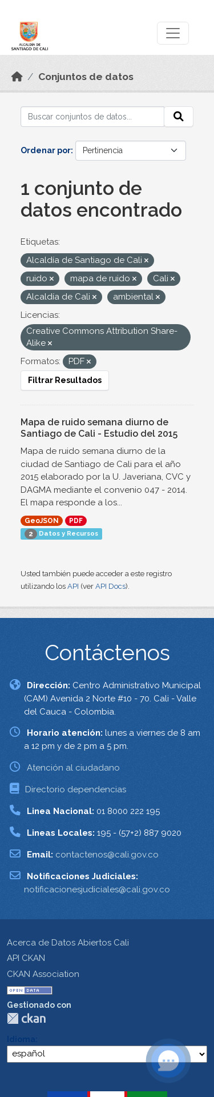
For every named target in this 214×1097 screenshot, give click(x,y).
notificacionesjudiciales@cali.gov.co (97, 889)
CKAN (26, 1018)
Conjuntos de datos (86, 76)
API (73, 586)
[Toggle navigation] (173, 33)
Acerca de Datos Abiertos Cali (68, 943)
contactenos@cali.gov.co (107, 854)
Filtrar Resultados (65, 380)
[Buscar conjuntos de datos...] (92, 116)
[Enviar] (178, 116)
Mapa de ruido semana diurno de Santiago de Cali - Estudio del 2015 (99, 428)
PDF (76, 521)
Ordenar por (46, 150)
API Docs (110, 586)
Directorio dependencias (75, 789)
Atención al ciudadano (73, 768)
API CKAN (26, 958)
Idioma (21, 1039)
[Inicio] (17, 76)
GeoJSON (42, 521)
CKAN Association (43, 974)
